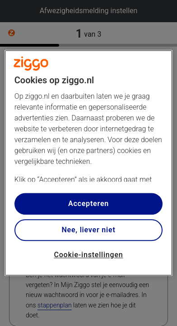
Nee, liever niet (88, 229)
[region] (88, 163)
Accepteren (88, 203)
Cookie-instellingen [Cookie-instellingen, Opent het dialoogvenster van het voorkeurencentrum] (88, 254)
